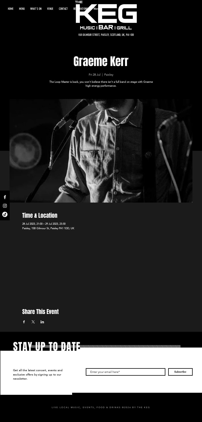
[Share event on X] (33, 321)
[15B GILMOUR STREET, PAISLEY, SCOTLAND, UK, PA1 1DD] (106, 35)
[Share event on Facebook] (24, 321)
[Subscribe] (180, 372)
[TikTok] (4, 214)
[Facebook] (4, 197)
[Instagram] (4, 205)
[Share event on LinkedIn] (42, 321)
